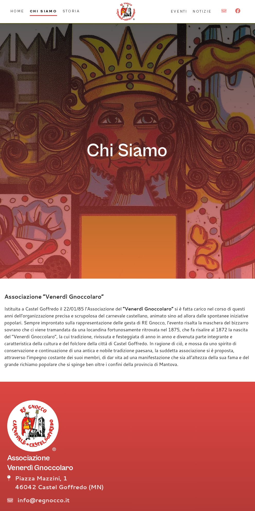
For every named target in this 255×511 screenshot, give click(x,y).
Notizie (202, 11)
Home (17, 11)
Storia (71, 11)
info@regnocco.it (43, 500)
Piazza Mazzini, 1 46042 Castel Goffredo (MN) (59, 482)
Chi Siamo (43, 11)
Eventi (179, 11)
